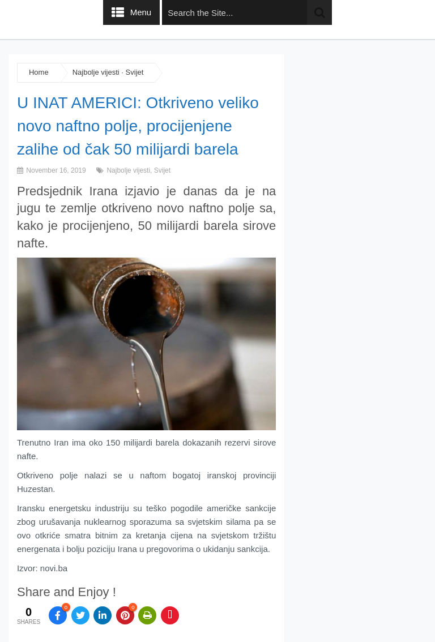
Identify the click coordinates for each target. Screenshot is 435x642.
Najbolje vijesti (96, 72)
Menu (141, 12)
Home (39, 72)
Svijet (135, 72)
